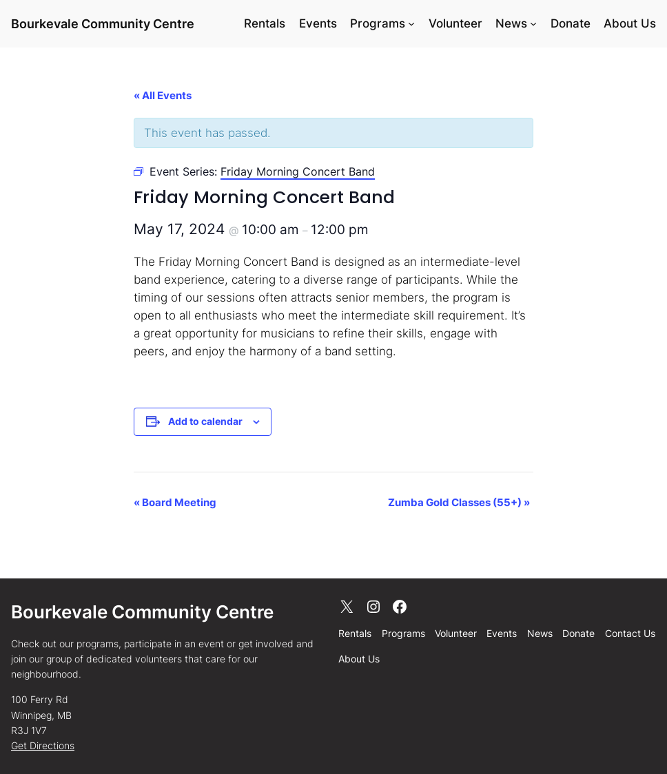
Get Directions (42, 745)
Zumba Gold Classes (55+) (459, 502)
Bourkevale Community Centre (102, 23)
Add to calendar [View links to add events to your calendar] (205, 421)
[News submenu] (533, 23)
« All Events (163, 95)
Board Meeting (175, 502)
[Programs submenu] (411, 23)
